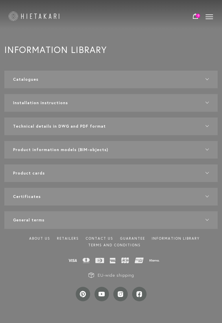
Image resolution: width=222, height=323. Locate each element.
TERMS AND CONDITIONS (114, 245)
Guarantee (132, 238)
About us (39, 238)
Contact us (99, 238)
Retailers (68, 238)
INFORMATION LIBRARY (176, 238)
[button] (111, 79)
